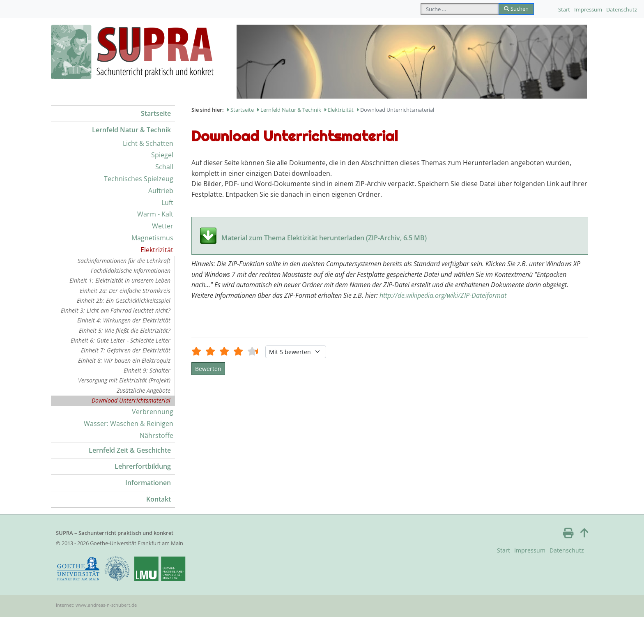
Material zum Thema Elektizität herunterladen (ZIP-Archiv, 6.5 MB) (324, 237)
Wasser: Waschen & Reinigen (128, 423)
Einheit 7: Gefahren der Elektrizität (125, 350)
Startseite (156, 113)
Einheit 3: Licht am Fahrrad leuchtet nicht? (115, 310)
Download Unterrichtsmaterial (131, 400)
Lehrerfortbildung (143, 466)
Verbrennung (152, 411)
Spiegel (162, 154)
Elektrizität (156, 249)
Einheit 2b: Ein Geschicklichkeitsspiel (123, 300)
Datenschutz (621, 9)
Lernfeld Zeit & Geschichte (130, 450)
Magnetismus (152, 237)
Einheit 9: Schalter (147, 370)
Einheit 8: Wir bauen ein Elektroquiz (124, 360)
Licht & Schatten (148, 143)
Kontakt (158, 499)
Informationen (148, 482)
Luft (167, 202)
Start (564, 9)
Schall (164, 166)
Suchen (516, 8)
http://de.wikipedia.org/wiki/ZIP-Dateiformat (443, 295)
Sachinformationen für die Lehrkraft (124, 261)
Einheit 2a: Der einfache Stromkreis (125, 291)
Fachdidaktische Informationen (130, 270)
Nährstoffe (156, 435)
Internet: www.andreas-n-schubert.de (96, 605)
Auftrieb (160, 190)
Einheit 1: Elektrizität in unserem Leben (119, 280)
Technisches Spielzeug (138, 178)
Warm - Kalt (155, 214)
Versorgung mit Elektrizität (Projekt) (124, 380)
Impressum (588, 9)
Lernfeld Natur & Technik (131, 129)
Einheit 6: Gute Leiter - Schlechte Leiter (120, 340)
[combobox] (460, 9)
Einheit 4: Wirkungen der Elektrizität (123, 320)
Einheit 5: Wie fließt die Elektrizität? (124, 330)
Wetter (162, 225)
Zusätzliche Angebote (143, 390)
